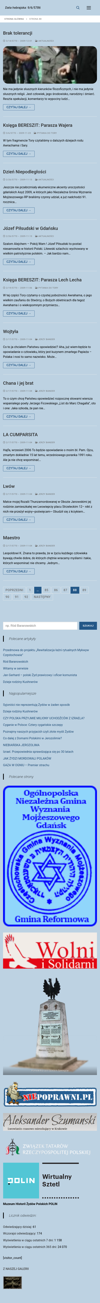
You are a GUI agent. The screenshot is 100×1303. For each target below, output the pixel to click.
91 (17, 597)
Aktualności (44, 41)
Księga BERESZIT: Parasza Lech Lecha (42, 280)
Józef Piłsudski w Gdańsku (30, 228)
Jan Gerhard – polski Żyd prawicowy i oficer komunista (40, 675)
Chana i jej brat (18, 383)
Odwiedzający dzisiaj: (18, 1227)
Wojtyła (10, 331)
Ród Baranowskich (15, 661)
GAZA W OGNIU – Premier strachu (26, 765)
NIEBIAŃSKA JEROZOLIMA (21, 745)
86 (56, 590)
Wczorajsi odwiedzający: (20, 1233)
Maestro (11, 537)
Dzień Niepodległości (24, 171)
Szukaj (88, 625)
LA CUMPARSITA (20, 434)
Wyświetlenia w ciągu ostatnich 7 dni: (28, 1240)
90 (7, 597)
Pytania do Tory (45, 133)
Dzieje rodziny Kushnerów (20, 682)
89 (84, 590)
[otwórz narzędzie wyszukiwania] (78, 7)
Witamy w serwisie (15, 668)
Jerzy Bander (45, 339)
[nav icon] (89, 8)
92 (26, 597)
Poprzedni (14, 590)
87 (65, 590)
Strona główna (14, 19)
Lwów (9, 486)
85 (46, 590)
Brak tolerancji (17, 33)
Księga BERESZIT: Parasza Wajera (37, 125)
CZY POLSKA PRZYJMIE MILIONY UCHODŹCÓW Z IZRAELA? (44, 718)
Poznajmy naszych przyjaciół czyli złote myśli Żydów (38, 731)
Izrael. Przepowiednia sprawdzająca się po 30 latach (38, 751)
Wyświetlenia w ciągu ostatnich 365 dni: (30, 1247)
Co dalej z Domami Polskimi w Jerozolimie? (32, 738)
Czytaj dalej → (18, 107)
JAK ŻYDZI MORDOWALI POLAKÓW (27, 758)
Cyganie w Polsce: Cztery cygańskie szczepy (33, 725)
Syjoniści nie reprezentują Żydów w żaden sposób (36, 705)
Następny (42, 597)
